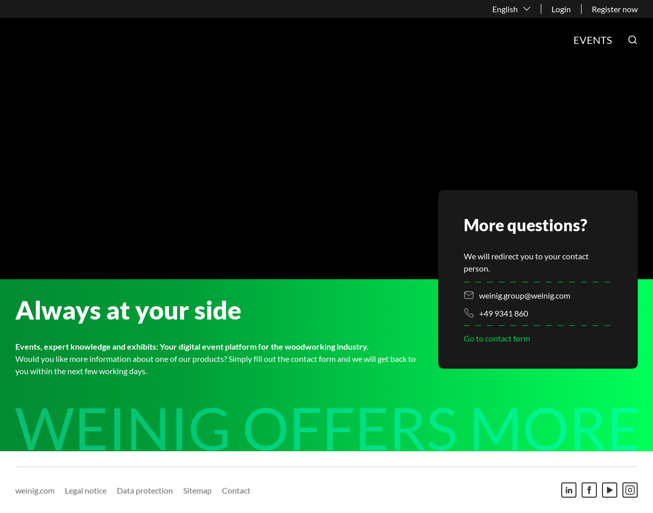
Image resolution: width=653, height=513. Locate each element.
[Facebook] (589, 490)
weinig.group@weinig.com (524, 295)
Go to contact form (497, 339)
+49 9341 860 (503, 313)
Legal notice (86, 490)
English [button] (505, 9)
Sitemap (197, 490)
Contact (236, 490)
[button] (632, 40)
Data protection (145, 490)
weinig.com (35, 490)
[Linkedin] (568, 490)
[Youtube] (609, 490)
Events (592, 40)
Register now (615, 9)
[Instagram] (630, 490)
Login (561, 9)
